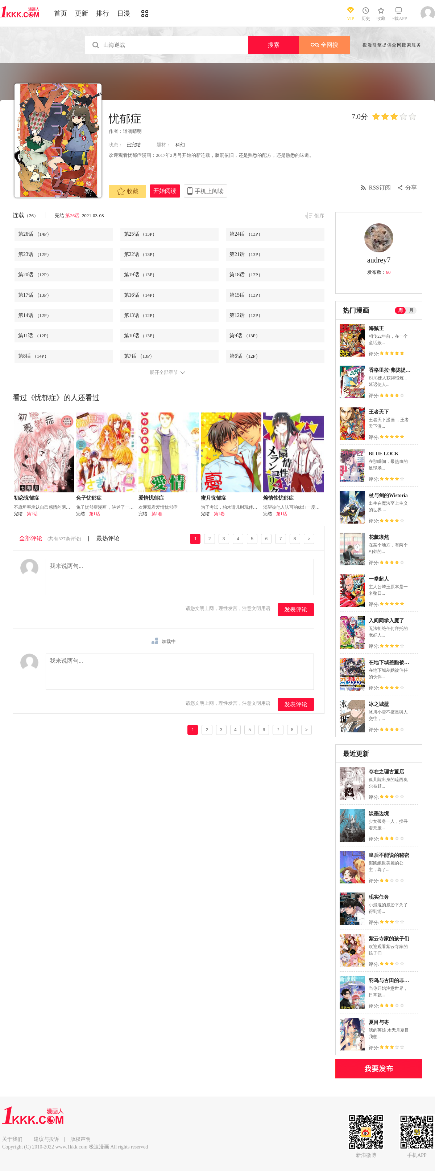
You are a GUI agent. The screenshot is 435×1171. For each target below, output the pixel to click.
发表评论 (295, 609)
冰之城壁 (379, 704)
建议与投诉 (46, 1139)
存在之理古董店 (386, 771)
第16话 (140, 295)
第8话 (33, 356)
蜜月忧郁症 (213, 498)
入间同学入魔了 (386, 620)
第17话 (34, 295)
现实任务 (379, 897)
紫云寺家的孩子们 (389, 939)
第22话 (140, 254)
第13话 (140, 315)
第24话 (246, 234)
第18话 (246, 274)
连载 (25, 215)
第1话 (32, 513)
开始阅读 (165, 191)
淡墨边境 (379, 813)
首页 (60, 13)
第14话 (34, 315)
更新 (81, 13)
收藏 (127, 191)
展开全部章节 (164, 372)
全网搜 (324, 45)
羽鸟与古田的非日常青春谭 (399, 980)
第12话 (246, 315)
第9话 (244, 335)
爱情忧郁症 (151, 498)
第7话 (139, 356)
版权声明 (80, 1139)
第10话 (140, 335)
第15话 (246, 295)
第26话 (72, 215)
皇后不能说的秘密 (389, 855)
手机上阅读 (209, 191)
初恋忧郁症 (26, 498)
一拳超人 (379, 579)
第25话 (140, 234)
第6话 (244, 356)
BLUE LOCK (384, 453)
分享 (411, 187)
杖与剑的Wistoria (388, 495)
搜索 (273, 45)
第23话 (34, 254)
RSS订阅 (380, 187)
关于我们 (12, 1139)
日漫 (123, 13)
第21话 (246, 254)
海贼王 (376, 328)
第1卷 (157, 513)
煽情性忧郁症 (278, 498)
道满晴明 (132, 131)
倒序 (319, 216)
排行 (102, 13)
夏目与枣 (379, 1022)
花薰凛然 (379, 537)
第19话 (140, 274)
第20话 (34, 274)
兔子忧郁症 (89, 498)
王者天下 (379, 412)
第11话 (34, 335)
